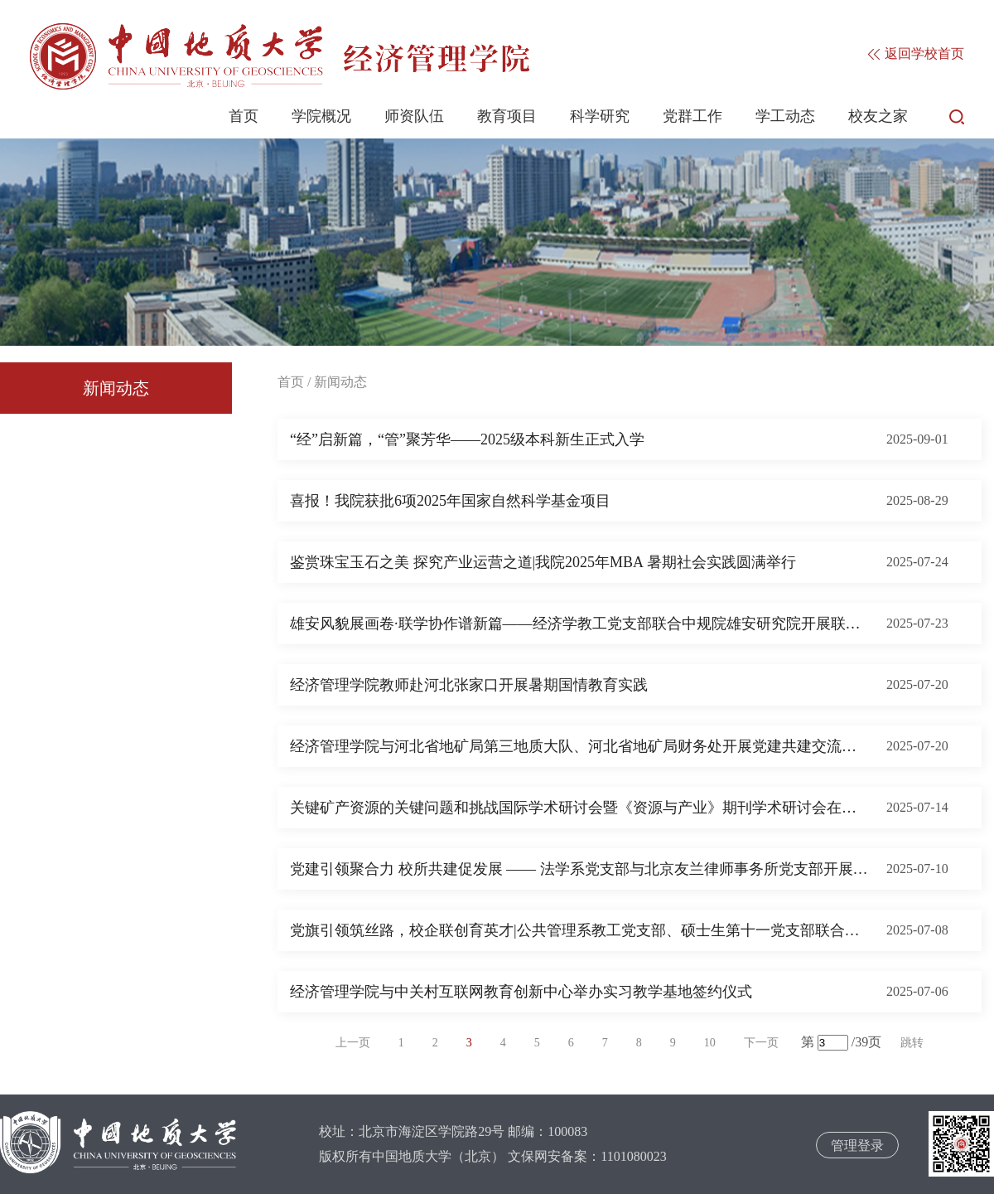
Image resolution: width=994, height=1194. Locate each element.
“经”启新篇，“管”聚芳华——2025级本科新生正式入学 (467, 439)
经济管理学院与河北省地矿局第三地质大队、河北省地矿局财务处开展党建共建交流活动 (580, 746)
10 (710, 1042)
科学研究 (600, 116)
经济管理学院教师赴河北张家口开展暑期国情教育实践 (469, 685)
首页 (243, 116)
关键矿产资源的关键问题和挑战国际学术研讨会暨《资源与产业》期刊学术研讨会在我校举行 (580, 807)
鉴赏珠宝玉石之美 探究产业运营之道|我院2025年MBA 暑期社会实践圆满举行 (543, 562)
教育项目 (507, 116)
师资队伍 (414, 116)
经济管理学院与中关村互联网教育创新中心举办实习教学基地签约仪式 (521, 991)
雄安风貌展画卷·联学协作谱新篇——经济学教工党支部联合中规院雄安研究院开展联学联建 (580, 623)
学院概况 (321, 116)
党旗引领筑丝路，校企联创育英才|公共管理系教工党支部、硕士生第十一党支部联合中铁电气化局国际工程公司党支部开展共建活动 (580, 930)
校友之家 (878, 116)
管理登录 (857, 1145)
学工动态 (785, 116)
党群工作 (692, 116)
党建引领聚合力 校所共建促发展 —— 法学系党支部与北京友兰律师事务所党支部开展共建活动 (580, 869)
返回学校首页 (916, 53)
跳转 (912, 1042)
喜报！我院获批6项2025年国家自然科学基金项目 (450, 501)
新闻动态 (116, 388)
